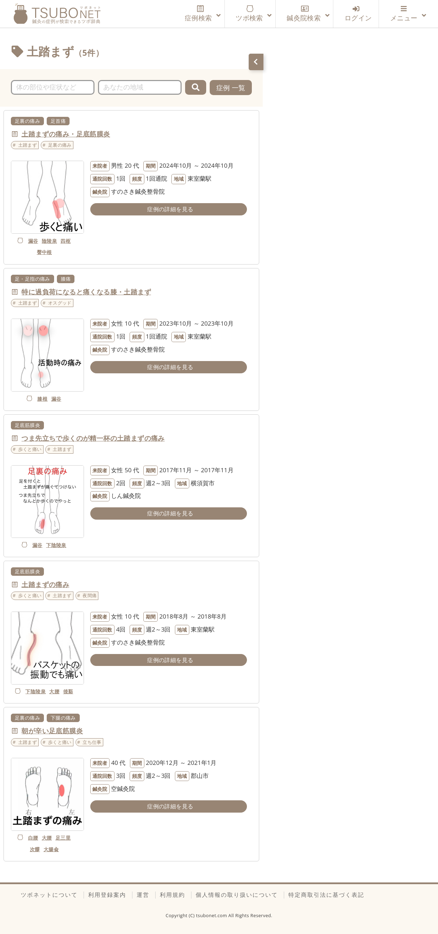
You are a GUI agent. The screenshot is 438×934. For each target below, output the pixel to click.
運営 (143, 895)
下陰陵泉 (56, 545)
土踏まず (27, 145)
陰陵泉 (49, 241)
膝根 (42, 398)
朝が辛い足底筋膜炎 (52, 730)
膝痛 (66, 278)
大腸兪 (51, 849)
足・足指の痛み (32, 278)
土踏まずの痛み (45, 584)
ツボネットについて (49, 895)
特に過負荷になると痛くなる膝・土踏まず (86, 291)
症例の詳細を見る (170, 209)
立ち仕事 (92, 742)
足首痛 (58, 121)
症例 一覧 (231, 87)
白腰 (33, 837)
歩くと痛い (30, 449)
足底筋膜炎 (27, 425)
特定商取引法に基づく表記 (326, 895)
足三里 (63, 837)
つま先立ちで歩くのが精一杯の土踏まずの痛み (92, 438)
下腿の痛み (63, 717)
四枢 (65, 241)
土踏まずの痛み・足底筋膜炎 (65, 134)
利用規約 (172, 895)
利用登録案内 (107, 895)
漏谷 (33, 241)
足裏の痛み (27, 121)
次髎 (35, 849)
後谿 (68, 691)
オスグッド (60, 303)
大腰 (54, 691)
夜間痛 (90, 595)
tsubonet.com (212, 915)
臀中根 (44, 252)
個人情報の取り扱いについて (237, 895)
